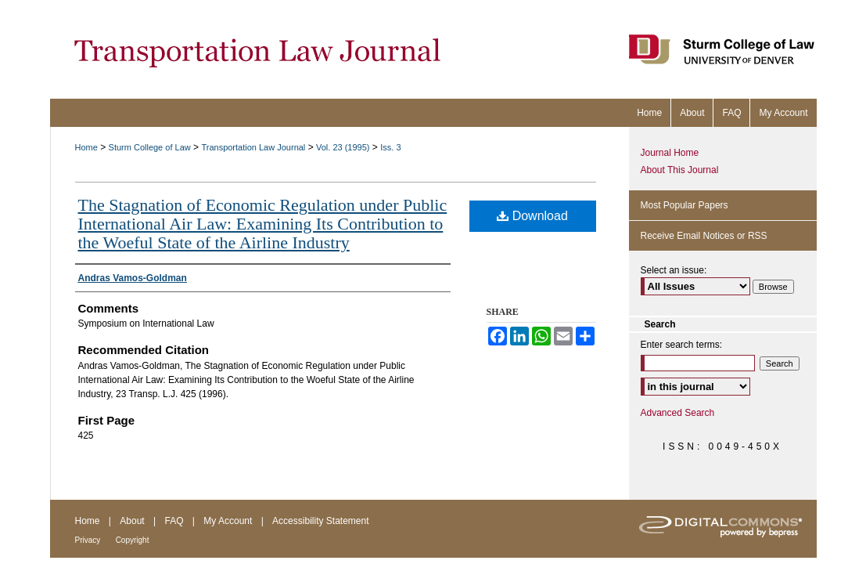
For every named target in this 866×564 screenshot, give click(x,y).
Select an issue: (674, 270)
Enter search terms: (682, 344)
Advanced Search (678, 412)
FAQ (173, 520)
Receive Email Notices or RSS (704, 235)
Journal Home (670, 152)
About (132, 520)
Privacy (88, 540)
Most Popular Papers (684, 205)
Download (532, 215)
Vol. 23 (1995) (343, 147)
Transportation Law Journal (253, 147)
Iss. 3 (390, 147)
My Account (227, 520)
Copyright (132, 540)
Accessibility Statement (320, 520)
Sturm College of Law (150, 147)
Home (86, 147)
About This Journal (680, 169)
